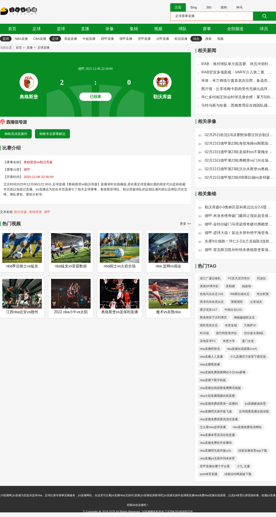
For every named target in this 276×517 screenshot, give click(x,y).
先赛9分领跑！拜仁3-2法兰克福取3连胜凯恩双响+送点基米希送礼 (239, 241)
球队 (182, 28)
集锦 (134, 28)
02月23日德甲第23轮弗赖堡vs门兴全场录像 (239, 160)
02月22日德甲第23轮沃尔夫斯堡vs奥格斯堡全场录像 (239, 169)
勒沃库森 (20, 212)
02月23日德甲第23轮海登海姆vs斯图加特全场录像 (239, 143)
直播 (85, 28)
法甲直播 (162, 39)
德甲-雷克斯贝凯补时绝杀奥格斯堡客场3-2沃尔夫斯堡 (239, 250)
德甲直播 (125, 39)
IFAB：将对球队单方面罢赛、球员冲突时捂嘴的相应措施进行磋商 (237, 64)
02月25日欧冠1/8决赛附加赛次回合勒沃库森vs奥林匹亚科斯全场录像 (239, 135)
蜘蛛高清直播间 (16, 134)
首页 (12, 28)
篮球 (61, 28)
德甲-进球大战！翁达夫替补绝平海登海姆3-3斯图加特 (239, 233)
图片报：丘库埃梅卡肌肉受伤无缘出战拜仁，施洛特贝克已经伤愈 (237, 89)
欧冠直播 (181, 39)
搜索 (208, 39)
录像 (109, 28)
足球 (36, 28)
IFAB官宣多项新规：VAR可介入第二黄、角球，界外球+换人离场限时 (237, 72)
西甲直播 (107, 39)
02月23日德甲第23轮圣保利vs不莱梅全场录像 (239, 152)
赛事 (207, 28)
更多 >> (185, 223)
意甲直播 (144, 39)
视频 (158, 28)
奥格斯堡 (35, 212)
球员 (264, 28)
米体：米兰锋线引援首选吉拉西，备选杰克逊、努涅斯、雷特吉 (237, 80)
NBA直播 (21, 39)
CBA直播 (39, 39)
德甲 (47, 212)
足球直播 (43, 47)
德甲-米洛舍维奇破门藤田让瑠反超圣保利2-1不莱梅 (239, 216)
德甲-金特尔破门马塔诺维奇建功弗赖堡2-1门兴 (239, 224)
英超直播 (70, 39)
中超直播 (89, 39)
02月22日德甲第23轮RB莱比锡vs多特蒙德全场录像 (239, 177)
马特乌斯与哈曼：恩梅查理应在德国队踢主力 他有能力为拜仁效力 (237, 105)
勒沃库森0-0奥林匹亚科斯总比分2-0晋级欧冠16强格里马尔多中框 (239, 207)
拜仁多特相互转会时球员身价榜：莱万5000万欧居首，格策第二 (237, 97)
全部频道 (235, 28)
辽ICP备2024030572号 (179, 511)
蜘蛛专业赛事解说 (52, 134)
